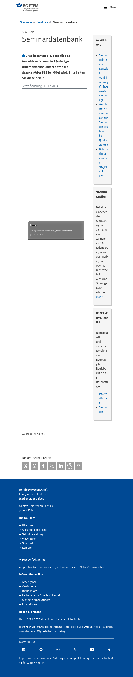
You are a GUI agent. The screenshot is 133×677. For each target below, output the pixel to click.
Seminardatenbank (103, 60)
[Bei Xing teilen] (52, 466)
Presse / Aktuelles (33, 559)
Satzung (58, 658)
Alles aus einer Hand (34, 530)
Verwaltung (29, 539)
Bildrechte (27, 662)
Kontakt (40, 662)
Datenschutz (43, 658)
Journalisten (29, 604)
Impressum (26, 658)
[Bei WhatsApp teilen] (34, 466)
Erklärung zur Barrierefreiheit (95, 658)
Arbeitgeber (29, 582)
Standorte (28, 543)
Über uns (27, 525)
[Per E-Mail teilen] (78, 466)
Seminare (42, 22)
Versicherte (29, 586)
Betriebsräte (29, 591)
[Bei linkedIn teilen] (61, 466)
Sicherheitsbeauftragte (36, 600)
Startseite (26, 22)
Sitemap (71, 658)
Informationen (103, 399)
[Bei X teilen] (25, 466)
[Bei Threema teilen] (70, 466)
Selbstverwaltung (32, 534)
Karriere (26, 547)
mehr (99, 297)
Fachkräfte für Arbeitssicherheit (41, 595)
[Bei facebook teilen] (43, 466)
